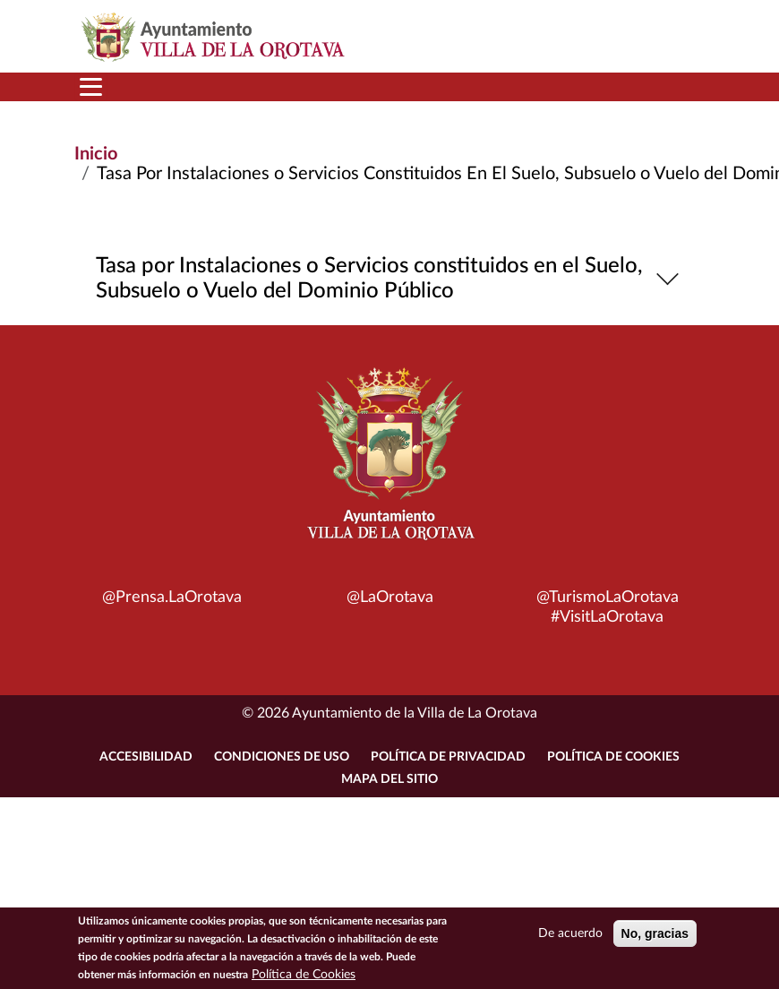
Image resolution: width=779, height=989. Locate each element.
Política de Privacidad (448, 757)
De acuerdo (570, 934)
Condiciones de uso (281, 757)
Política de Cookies (613, 757)
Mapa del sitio (389, 779)
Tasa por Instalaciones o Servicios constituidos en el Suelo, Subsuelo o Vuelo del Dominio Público (390, 278)
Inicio (95, 154)
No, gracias (655, 934)
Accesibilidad (146, 757)
